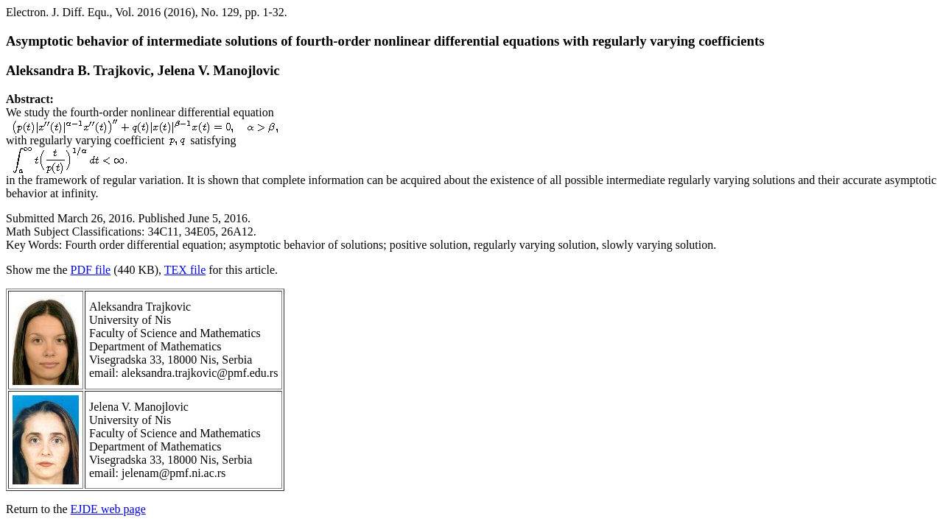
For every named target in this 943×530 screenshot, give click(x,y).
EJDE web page (108, 509)
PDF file (91, 270)
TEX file (185, 270)
